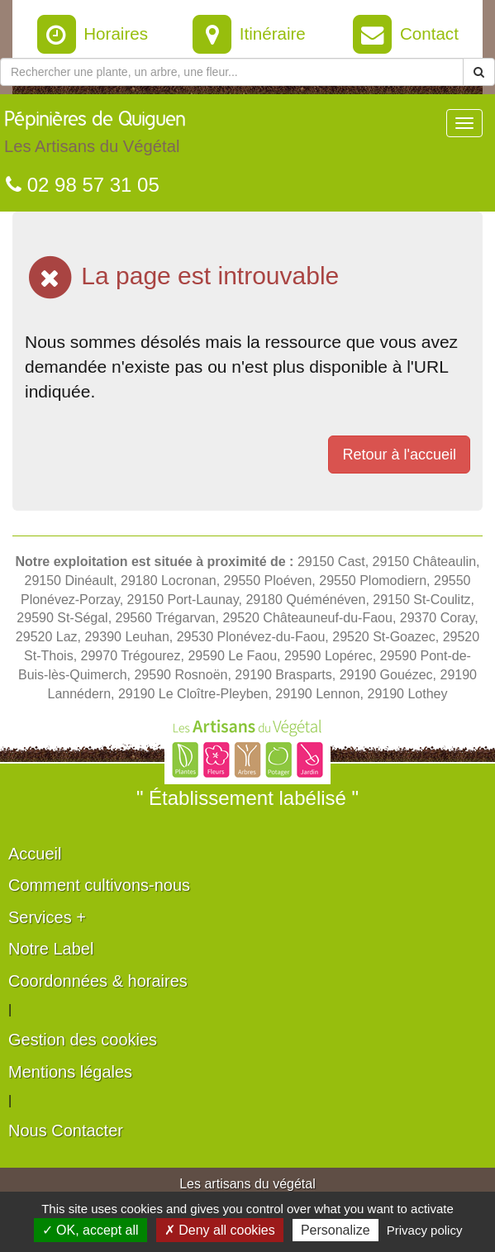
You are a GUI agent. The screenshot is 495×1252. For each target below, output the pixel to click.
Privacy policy (425, 1230)
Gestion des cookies (82, 1040)
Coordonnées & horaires (98, 981)
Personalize (335, 1230)
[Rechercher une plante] (232, 72)
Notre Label (50, 949)
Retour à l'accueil (399, 454)
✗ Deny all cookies (219, 1230)
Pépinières (95, 136)
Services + (47, 917)
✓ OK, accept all (90, 1230)
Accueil (34, 854)
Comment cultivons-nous (99, 885)
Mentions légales (70, 1072)
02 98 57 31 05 (82, 185)
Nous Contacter (65, 1130)
